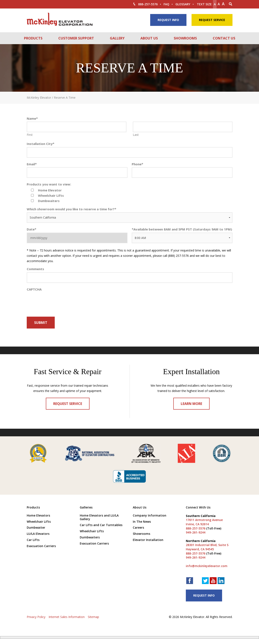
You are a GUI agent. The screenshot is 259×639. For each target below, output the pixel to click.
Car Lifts (33, 540)
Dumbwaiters (49, 201)
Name (32, 119)
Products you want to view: (49, 184)
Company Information (149, 515)
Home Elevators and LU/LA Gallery (99, 517)
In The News (142, 522)
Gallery (117, 38)
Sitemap (93, 617)
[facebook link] (189, 581)
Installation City (40, 144)
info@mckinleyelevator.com (206, 566)
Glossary (182, 4)
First (30, 135)
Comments (35, 269)
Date (31, 229)
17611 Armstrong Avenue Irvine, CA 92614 (204, 522)
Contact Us (224, 38)
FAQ (166, 4)
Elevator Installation (148, 540)
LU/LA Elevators (38, 534)
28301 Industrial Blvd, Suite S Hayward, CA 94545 (207, 547)
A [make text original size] (219, 4)
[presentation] (59, 338)
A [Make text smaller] (215, 4)
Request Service (212, 20)
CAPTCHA (34, 289)
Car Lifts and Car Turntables (101, 525)
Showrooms (185, 38)
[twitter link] (205, 581)
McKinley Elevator (39, 97)
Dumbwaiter (36, 527)
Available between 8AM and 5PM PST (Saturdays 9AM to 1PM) (182, 229)
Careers (138, 527)
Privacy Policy (36, 617)
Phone (137, 164)
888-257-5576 (144, 4)
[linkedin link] (221, 581)
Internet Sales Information (67, 617)
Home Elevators (38, 515)
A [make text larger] (223, 4)
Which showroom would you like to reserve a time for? (71, 209)
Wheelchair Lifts (51, 196)
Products (33, 38)
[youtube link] (213, 581)
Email (32, 164)
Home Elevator (50, 190)
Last (136, 135)
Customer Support (76, 38)
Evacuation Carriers (41, 546)
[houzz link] (197, 581)
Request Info (168, 20)
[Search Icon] (230, 4)
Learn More (191, 403)
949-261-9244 (195, 532)
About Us (149, 38)
